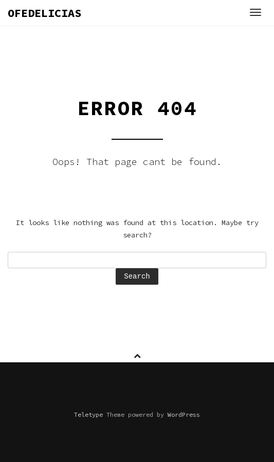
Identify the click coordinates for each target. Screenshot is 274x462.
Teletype (88, 414)
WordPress (184, 414)
